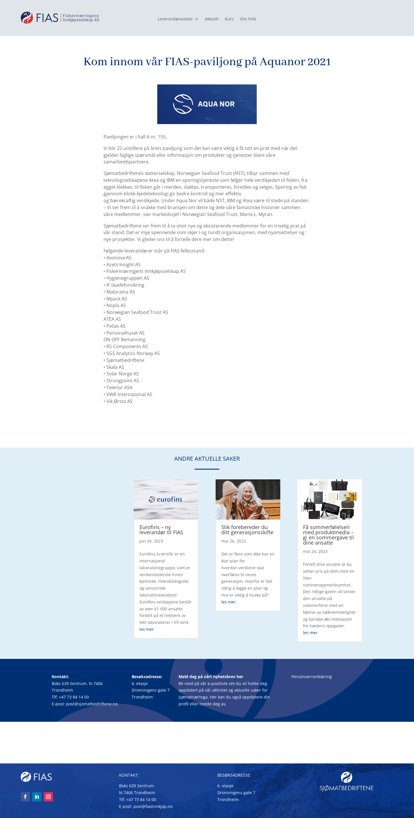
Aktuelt (211, 19)
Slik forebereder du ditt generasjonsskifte (247, 530)
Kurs (229, 19)
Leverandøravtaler (175, 19)
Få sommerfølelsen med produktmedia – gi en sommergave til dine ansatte (328, 535)
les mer (146, 629)
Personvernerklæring (312, 676)
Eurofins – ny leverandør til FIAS (161, 530)
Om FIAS (248, 19)
